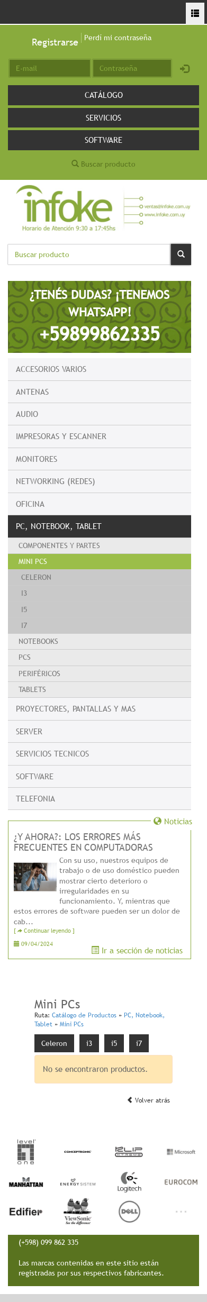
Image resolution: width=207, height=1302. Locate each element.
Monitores (36, 458)
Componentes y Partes (59, 545)
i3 (24, 593)
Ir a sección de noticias (137, 950)
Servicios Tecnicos (52, 753)
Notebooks (38, 641)
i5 (24, 609)
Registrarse (55, 42)
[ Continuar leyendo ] (44, 931)
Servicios (103, 117)
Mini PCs (33, 561)
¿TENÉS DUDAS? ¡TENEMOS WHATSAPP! (99, 316)
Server (29, 731)
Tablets (32, 689)
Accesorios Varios (51, 368)
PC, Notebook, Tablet (59, 526)
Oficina (30, 503)
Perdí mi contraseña (117, 37)
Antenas (32, 391)
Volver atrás (148, 1100)
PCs (25, 657)
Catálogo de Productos (84, 1015)
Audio (27, 413)
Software (103, 139)
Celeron (36, 577)
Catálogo (104, 94)
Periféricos (39, 673)
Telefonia (35, 798)
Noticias (173, 821)
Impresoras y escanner (61, 436)
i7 (24, 625)
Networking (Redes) (55, 481)
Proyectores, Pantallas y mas (76, 708)
